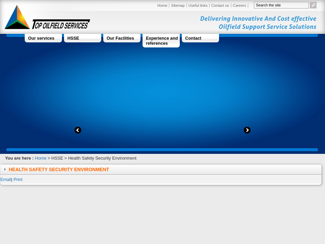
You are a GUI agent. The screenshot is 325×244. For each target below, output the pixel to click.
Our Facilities (120, 38)
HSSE (73, 38)
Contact (193, 38)
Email (5, 179)
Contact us (220, 5)
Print (18, 179)
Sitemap (178, 5)
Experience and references (162, 41)
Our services (41, 38)
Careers (239, 5)
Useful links (198, 5)
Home (162, 5)
